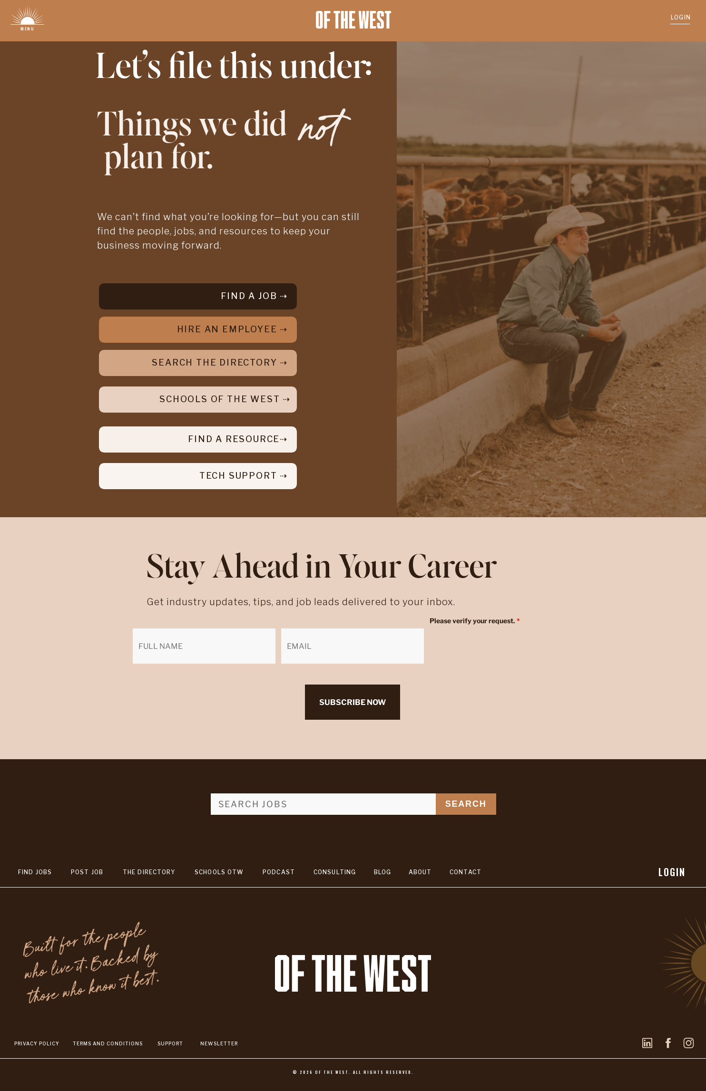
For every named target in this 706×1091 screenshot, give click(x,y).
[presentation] (502, 647)
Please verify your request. (475, 621)
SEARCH (466, 804)
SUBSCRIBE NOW (352, 702)
